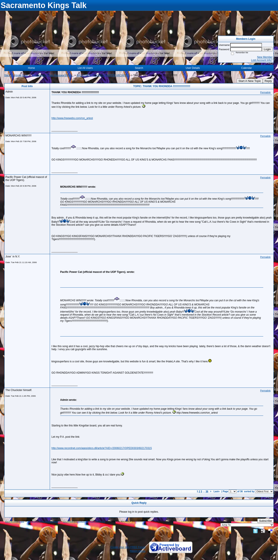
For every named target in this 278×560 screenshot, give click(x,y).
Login (267, 49)
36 (207, 491)
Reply (268, 81)
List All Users (85, 68)
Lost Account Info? (262, 60)
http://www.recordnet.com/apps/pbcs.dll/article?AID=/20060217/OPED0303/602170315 (101, 448)
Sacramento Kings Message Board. (53, 75)
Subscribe (265, 520)
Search (139, 68)
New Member (265, 57)
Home (31, 68)
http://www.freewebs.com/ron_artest (72, 118)
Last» (216, 491)
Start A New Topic (249, 81)
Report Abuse (138, 551)
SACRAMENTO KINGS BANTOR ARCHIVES (103, 75)
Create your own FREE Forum (128, 547)
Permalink (265, 92)
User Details (193, 68)
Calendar (246, 68)
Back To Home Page (16, 75)
